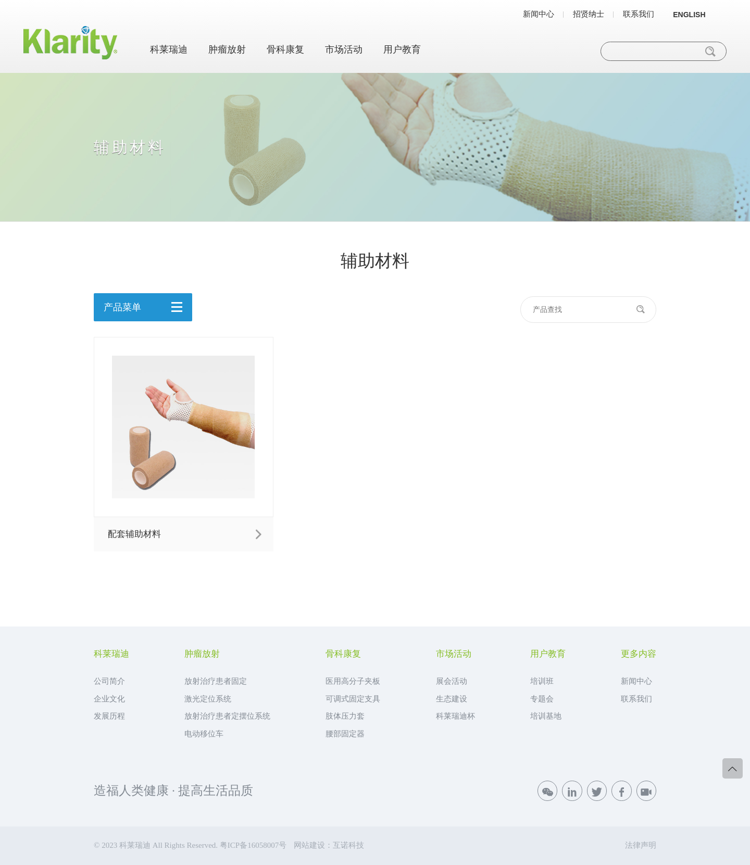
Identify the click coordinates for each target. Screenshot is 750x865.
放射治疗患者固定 (215, 681)
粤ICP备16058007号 (253, 845)
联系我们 (638, 14)
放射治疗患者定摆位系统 (227, 716)
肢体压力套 (345, 716)
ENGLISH (689, 14)
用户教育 (402, 49)
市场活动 (343, 49)
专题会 (542, 699)
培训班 (542, 681)
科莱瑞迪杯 (455, 716)
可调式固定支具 (353, 699)
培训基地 (545, 716)
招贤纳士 (588, 14)
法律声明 (640, 845)
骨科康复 (285, 49)
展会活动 (451, 681)
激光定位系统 (207, 699)
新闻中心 (538, 14)
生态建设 (451, 699)
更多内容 (638, 654)
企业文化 (109, 699)
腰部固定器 (345, 734)
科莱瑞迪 (169, 49)
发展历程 (109, 716)
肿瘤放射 (227, 49)
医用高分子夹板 (353, 681)
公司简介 (109, 681)
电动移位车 (203, 734)
